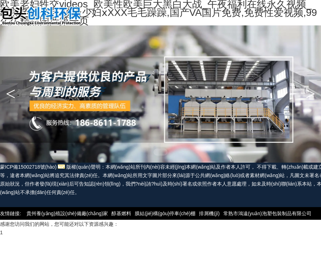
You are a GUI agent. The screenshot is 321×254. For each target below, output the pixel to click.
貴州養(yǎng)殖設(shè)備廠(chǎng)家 (67, 213)
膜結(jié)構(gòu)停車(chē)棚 (165, 213)
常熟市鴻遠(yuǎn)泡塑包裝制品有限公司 (267, 213)
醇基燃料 (121, 213)
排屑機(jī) (209, 213)
